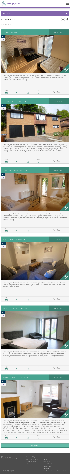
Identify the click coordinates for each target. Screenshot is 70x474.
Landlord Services (31, 461)
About (44, 457)
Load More (35, 445)
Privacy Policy (47, 466)
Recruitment (46, 461)
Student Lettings (31, 457)
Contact (45, 459)
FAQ (27, 464)
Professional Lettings (32, 459)
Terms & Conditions (49, 464)
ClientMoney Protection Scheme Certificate (56, 471)
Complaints (46, 468)
